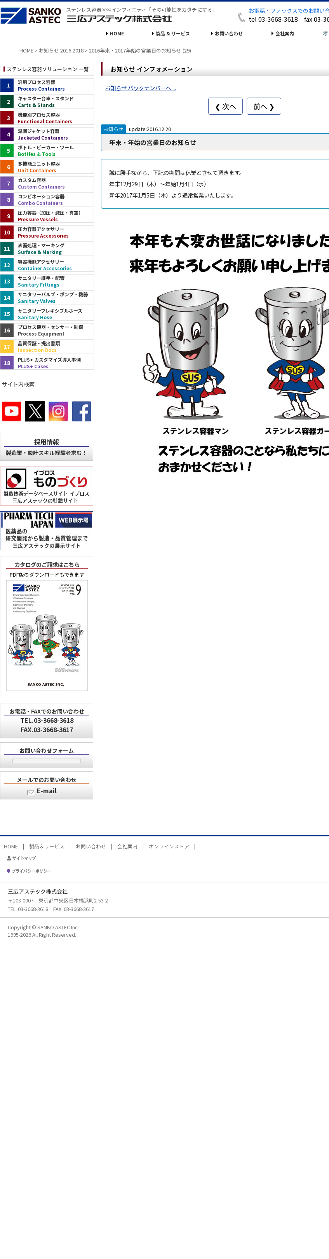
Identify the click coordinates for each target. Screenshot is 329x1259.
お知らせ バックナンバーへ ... (140, 88)
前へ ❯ (264, 106)
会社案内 (284, 33)
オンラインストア (169, 846)
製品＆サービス (46, 846)
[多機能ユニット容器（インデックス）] (47, 166)
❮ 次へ (225, 106)
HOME (117, 33)
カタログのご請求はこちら (47, 564)
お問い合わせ (229, 33)
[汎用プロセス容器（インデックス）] (47, 85)
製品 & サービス (173, 33)
